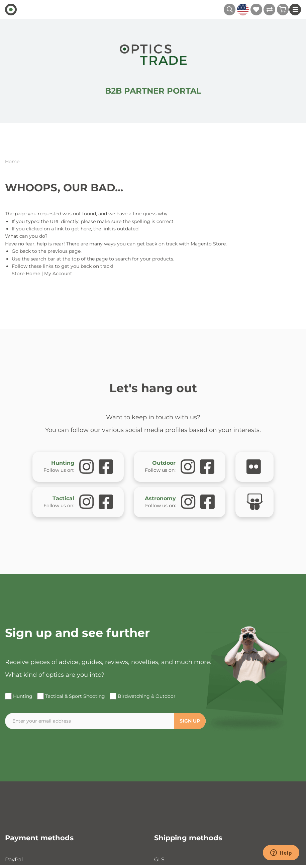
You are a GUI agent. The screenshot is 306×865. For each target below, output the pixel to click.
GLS (159, 859)
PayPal (14, 859)
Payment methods (39, 838)
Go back (21, 251)
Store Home (26, 274)
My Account (58, 274)
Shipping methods (188, 838)
